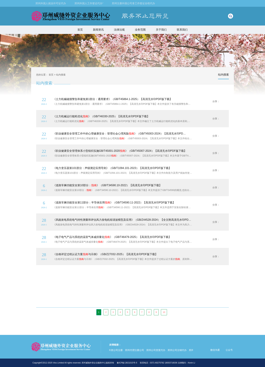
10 (164, 312)
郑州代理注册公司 (135, 350)
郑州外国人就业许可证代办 (50, 3)
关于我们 (161, 29)
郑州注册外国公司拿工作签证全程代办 (133, 3)
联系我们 (182, 29)
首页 (80, 29)
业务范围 (142, 29)
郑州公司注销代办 (177, 350)
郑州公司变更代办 (156, 350)
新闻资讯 (98, 29)
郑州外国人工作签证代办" (89, 3)
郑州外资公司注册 (113, 350)
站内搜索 (61, 74)
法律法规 (119, 29)
